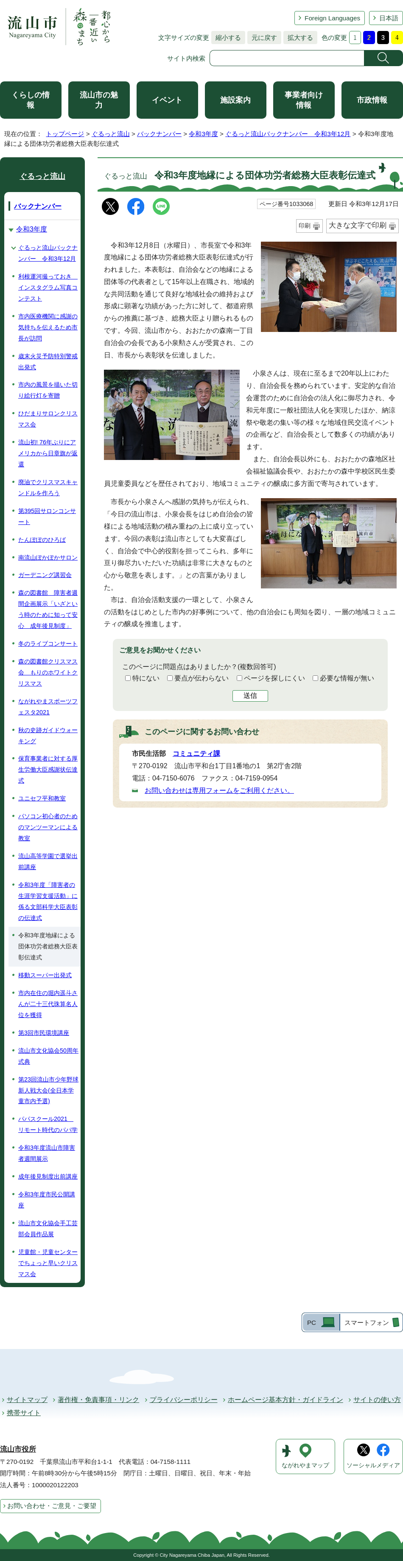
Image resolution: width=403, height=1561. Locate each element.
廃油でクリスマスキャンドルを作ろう (48, 487)
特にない (146, 678)
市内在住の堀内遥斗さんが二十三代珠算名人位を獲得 (48, 1004)
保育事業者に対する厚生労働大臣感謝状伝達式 (48, 769)
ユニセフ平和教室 (42, 798)
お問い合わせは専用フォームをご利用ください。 (219, 790)
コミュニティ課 (196, 753)
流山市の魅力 (99, 100)
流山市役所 (18, 1449)
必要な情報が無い (347, 678)
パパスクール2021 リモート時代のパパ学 (48, 1124)
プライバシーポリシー (184, 1399)
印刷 (305, 225)
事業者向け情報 (304, 100)
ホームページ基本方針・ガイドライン (285, 1399)
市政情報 (372, 100)
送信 (250, 695)
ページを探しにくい (274, 678)
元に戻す (262, 37)
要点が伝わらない (201, 678)
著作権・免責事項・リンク (98, 1399)
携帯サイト (24, 1412)
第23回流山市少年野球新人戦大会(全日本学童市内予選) (48, 1090)
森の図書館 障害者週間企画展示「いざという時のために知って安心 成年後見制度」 (48, 609)
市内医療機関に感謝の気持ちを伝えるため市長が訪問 (48, 327)
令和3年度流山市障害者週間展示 (46, 1153)
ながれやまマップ (305, 1465)
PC (311, 1322)
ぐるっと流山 (111, 133)
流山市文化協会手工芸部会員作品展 (48, 1229)
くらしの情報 (30, 100)
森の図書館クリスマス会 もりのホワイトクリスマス (48, 672)
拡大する (298, 37)
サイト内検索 (186, 58)
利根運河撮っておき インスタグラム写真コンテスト (48, 287)
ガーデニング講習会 (45, 574)
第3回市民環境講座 (43, 1032)
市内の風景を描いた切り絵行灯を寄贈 (48, 390)
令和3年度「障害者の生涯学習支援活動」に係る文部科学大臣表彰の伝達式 (48, 901)
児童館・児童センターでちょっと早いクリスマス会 (48, 1263)
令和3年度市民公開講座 (46, 1200)
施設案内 (235, 100)
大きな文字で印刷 (357, 225)
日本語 (388, 18)
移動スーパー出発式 (45, 975)
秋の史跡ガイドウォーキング (48, 735)
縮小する (226, 37)
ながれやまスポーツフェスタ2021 (48, 707)
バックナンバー (159, 133)
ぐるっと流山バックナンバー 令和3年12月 (287, 133)
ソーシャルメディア (373, 1465)
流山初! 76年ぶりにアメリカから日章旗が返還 (48, 453)
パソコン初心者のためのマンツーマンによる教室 (48, 827)
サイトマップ (27, 1399)
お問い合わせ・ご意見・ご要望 (51, 1505)
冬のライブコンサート (48, 643)
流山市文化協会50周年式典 (48, 1056)
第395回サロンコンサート (47, 516)
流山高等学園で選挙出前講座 (48, 861)
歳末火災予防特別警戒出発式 (48, 362)
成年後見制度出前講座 (48, 1176)
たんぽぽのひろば (42, 539)
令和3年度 (203, 133)
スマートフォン (366, 1322)
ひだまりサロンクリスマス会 (48, 419)
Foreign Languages (332, 18)
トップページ (65, 133)
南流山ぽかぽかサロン (48, 557)
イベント (167, 100)
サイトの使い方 (377, 1399)
